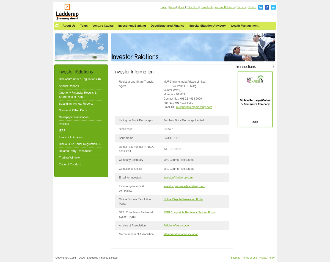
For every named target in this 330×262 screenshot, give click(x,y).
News (172, 7)
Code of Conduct (70, 164)
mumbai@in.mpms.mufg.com (194, 107)
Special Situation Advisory (207, 25)
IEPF (62, 130)
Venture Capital (102, 25)
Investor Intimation (70, 137)
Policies (64, 123)
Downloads (207, 7)
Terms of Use (249, 257)
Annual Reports (69, 86)
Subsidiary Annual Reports (76, 103)
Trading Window (69, 157)
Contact (252, 7)
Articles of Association (177, 225)
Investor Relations (224, 7)
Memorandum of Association (181, 234)
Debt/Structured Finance (167, 25)
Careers (241, 7)
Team (84, 25)
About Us (69, 25)
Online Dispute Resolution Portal (183, 199)
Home (163, 7)
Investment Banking (132, 25)
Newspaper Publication (73, 117)
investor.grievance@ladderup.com (184, 186)
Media (181, 7)
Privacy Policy (267, 257)
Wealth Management (244, 25)
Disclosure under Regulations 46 (80, 79)
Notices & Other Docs (73, 110)
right (273, 66)
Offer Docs (192, 7)
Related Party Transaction (75, 151)
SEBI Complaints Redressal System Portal (189, 212)
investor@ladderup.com (178, 177)
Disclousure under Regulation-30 (80, 144)
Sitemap (235, 257)
